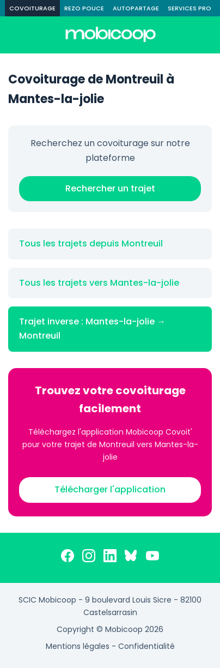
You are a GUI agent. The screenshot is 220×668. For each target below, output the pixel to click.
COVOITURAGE (32, 8)
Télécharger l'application (110, 489)
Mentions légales (77, 646)
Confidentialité (146, 646)
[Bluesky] (131, 558)
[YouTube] (152, 558)
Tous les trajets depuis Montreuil (91, 243)
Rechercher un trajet (110, 188)
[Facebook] (67, 558)
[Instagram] (88, 558)
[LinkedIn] (110, 558)
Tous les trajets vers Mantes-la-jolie (99, 282)
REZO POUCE (84, 8)
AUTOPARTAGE (136, 8)
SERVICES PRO (189, 8)
